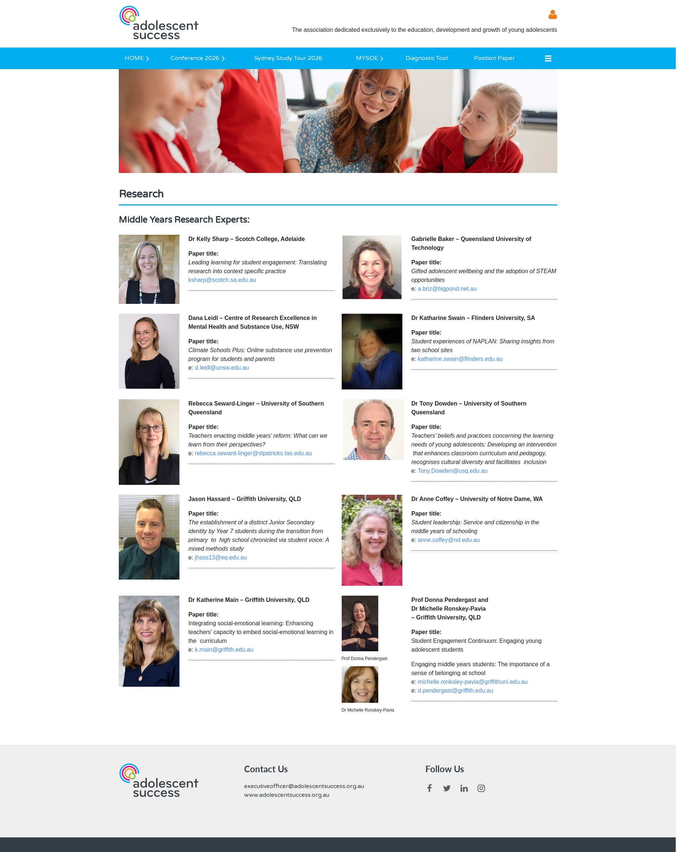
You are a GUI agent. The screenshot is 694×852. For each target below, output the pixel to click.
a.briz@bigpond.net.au (447, 289)
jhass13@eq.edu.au (221, 557)
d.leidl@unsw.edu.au (222, 368)
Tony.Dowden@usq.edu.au (453, 471)
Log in (548, 14)
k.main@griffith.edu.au (224, 649)
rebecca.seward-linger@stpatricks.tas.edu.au (253, 453)
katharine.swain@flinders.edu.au (460, 359)
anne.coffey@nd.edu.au (449, 540)
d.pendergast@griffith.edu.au (455, 690)
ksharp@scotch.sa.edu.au (222, 280)
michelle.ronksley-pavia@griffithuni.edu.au (473, 682)
